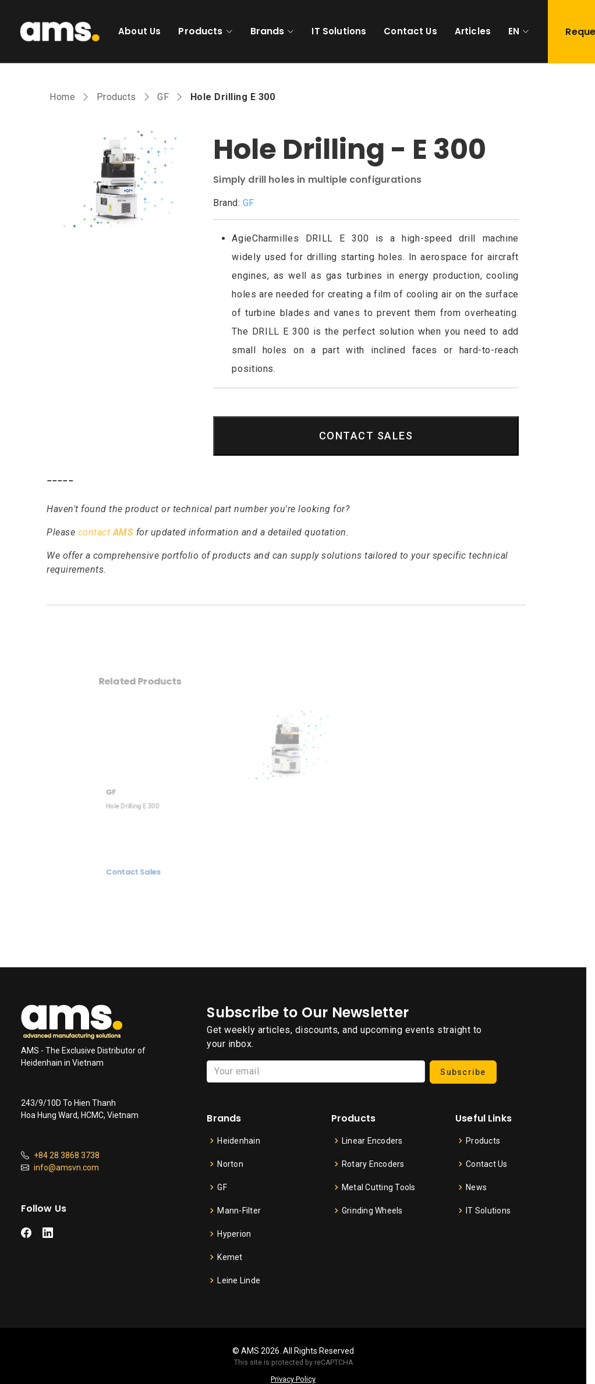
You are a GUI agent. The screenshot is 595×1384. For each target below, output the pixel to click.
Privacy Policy (293, 1379)
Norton (230, 1164)
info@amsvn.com (66, 1167)
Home (62, 96)
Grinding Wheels (372, 1210)
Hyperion (234, 1233)
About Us (139, 31)
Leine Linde (238, 1280)
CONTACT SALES (366, 436)
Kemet (229, 1257)
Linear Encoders (372, 1140)
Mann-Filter (239, 1210)
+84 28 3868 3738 (67, 1155)
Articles (473, 31)
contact (106, 532)
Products (200, 31)
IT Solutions (338, 31)
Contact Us (410, 31)
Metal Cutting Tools (379, 1187)
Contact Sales (159, 858)
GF (163, 96)
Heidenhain (238, 1140)
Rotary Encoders (373, 1164)
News (476, 1187)
